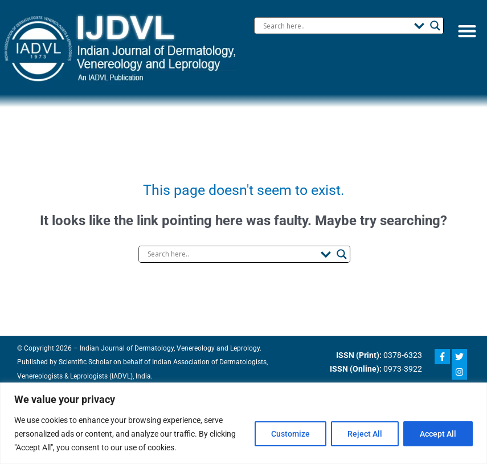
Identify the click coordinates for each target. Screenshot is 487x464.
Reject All (364, 433)
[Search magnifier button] (435, 26)
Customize (290, 433)
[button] (466, 31)
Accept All (438, 433)
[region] (243, 423)
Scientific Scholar (77, 362)
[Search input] (335, 26)
